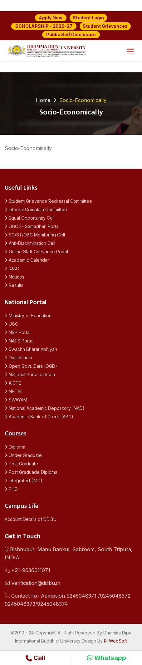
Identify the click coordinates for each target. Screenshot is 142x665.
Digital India (18, 357)
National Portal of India (30, 374)
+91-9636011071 (27, 570)
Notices (14, 276)
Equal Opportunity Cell (30, 218)
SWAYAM (16, 399)
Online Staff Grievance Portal (36, 251)
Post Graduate (21, 463)
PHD (11, 489)
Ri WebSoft (115, 640)
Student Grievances (105, 26)
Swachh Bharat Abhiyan (31, 349)
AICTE (13, 383)
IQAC (12, 268)
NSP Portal (18, 332)
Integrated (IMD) (23, 480)
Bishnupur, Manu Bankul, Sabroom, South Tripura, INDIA (69, 553)
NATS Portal (19, 340)
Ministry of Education (28, 315)
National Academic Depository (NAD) (45, 408)
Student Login (88, 17)
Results (14, 285)
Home (43, 100)
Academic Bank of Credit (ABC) (39, 416)
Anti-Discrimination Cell (30, 243)
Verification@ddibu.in (32, 583)
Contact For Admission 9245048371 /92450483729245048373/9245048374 (67, 600)
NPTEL (13, 391)
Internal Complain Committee (36, 209)
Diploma (15, 446)
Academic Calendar (27, 260)
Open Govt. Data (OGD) (31, 366)
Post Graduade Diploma (31, 472)
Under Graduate (23, 455)
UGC (11, 324)
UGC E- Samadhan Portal (32, 226)
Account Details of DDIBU (30, 519)
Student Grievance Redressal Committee (48, 201)
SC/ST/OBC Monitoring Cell (35, 234)
